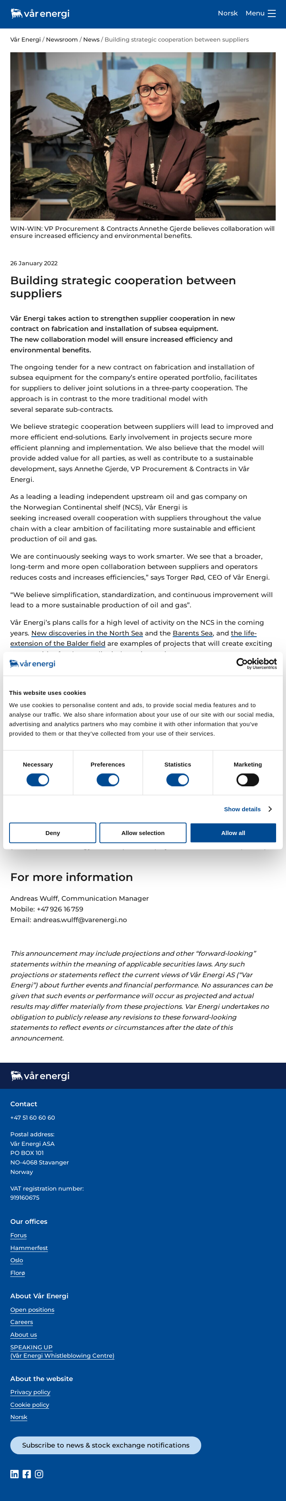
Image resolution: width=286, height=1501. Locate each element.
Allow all (233, 832)
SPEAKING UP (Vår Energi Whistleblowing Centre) (62, 1351)
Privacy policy (30, 1392)
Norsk (228, 13)
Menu (261, 13)
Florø (17, 1273)
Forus (18, 1235)
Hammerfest (29, 1248)
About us (23, 1334)
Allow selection (142, 832)
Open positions (32, 1309)
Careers (21, 1322)
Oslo (16, 1260)
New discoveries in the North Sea (87, 633)
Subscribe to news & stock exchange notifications (105, 1445)
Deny (53, 832)
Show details (242, 808)
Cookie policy (29, 1404)
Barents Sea (193, 633)
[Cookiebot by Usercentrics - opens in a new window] (242, 664)
